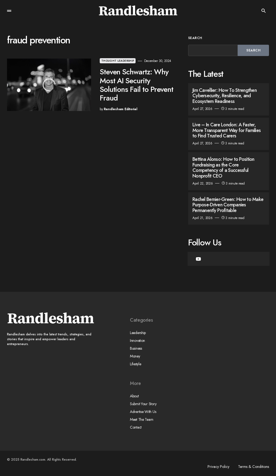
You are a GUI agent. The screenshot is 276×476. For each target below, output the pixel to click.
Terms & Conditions (253, 466)
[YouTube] (198, 259)
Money (135, 356)
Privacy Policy (218, 466)
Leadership (138, 332)
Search (195, 38)
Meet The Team (141, 419)
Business (136, 348)
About (134, 396)
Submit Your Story (143, 403)
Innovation (137, 340)
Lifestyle (135, 364)
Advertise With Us (143, 411)
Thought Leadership (117, 61)
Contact (136, 427)
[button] (9, 11)
